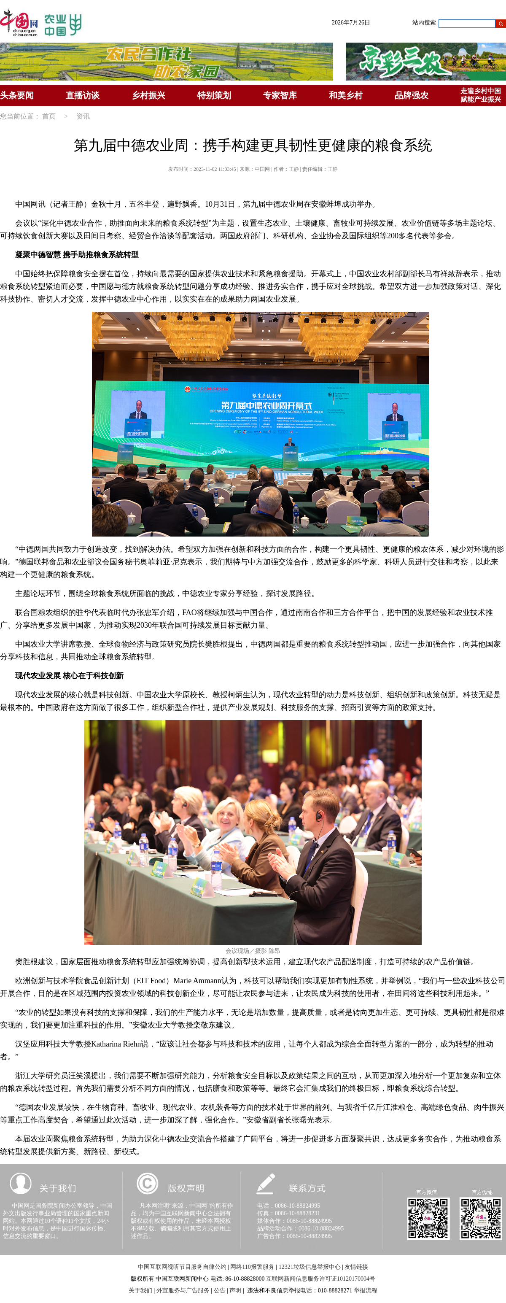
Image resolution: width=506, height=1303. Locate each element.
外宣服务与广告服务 (183, 1290)
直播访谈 (83, 95)
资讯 (83, 116)
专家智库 (280, 95)
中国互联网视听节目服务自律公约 (182, 1267)
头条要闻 (17, 95)
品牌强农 (411, 95)
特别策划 (214, 95)
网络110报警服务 (252, 1267)
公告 (220, 1290)
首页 (49, 116)
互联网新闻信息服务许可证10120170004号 (320, 1279)
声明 (235, 1290)
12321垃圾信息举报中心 (310, 1267)
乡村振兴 (148, 95)
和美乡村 (346, 95)
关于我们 (140, 1290)
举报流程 (365, 1290)
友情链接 (356, 1267)
